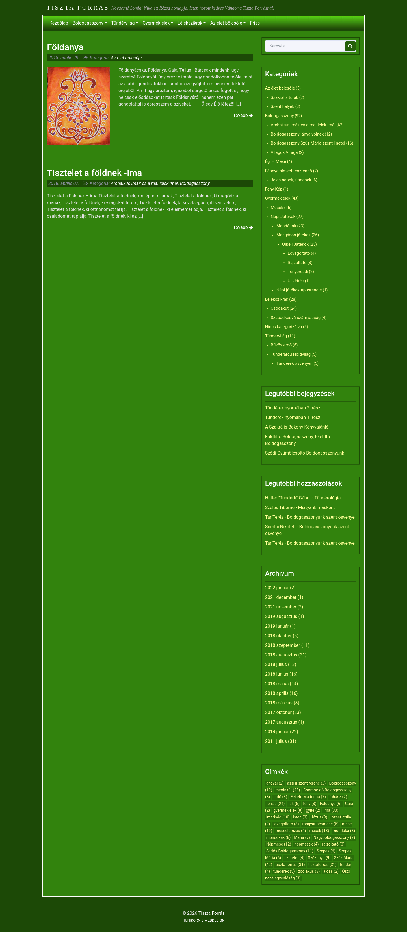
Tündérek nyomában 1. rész (293, 417)
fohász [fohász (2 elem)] (338, 797)
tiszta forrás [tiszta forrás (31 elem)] (290, 864)
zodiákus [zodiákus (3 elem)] (309, 871)
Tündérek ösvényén (294, 363)
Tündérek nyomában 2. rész (293, 408)
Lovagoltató (299, 253)
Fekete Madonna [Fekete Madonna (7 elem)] (308, 797)
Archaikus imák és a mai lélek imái (144, 183)
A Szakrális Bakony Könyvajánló (297, 427)
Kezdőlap (58, 23)
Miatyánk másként (316, 507)
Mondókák (286, 225)
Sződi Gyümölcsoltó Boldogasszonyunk (304, 453)
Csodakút (280, 308)
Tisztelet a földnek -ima (94, 172)
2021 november (280, 607)
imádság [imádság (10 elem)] (278, 817)
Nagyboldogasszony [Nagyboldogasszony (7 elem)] (334, 837)
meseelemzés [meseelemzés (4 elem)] (291, 830)
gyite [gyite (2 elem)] (313, 810)
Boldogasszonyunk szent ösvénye (320, 517)
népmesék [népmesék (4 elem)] (307, 844)
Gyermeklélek (156, 23)
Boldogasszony (88, 23)
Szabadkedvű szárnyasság (296, 317)
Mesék (277, 207)
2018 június (276, 674)
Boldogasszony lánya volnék (297, 134)
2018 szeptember (282, 645)
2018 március (279, 703)
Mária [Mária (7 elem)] (302, 837)
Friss (255, 23)
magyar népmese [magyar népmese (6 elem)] (320, 824)
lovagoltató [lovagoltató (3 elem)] (286, 824)
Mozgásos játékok (293, 234)
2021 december (280, 597)
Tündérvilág (123, 23)
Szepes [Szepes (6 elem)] (326, 851)
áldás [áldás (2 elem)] (331, 871)
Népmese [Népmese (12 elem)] (278, 844)
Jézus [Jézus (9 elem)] (319, 817)
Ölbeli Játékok (295, 244)
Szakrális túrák (284, 97)
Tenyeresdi (298, 271)
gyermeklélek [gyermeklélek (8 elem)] (287, 810)
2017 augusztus (281, 722)
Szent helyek (283, 106)
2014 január (277, 731)
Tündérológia (327, 498)
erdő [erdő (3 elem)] (280, 797)
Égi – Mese (275, 161)
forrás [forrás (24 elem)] (275, 803)
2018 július (276, 664)
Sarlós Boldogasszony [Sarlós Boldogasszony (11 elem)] (289, 851)
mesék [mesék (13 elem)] (319, 830)
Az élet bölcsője (226, 23)
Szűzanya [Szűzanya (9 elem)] (319, 857)
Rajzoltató (297, 262)
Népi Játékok (283, 216)
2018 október (278, 635)
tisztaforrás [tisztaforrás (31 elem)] (322, 864)
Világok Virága (284, 152)
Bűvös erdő (281, 345)
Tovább (243, 115)
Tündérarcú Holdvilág (291, 354)
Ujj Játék (296, 280)
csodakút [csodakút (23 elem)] (288, 790)
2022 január (277, 587)
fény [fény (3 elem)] (310, 803)
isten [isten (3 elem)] (300, 817)
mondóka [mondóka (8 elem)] (344, 830)
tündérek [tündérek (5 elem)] (284, 871)
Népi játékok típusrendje (299, 290)
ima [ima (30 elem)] (331, 810)
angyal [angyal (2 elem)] (275, 783)
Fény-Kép (273, 189)
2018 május (277, 683)
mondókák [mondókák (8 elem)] (278, 837)
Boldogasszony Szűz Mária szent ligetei (308, 143)
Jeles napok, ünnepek (291, 179)
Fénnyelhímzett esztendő (288, 170)
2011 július (276, 741)
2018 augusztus (281, 655)
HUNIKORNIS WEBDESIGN (203, 920)
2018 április (277, 693)
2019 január (277, 626)
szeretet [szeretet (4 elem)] (294, 857)
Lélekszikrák (189, 23)
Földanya (65, 47)
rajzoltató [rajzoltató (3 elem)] (333, 844)
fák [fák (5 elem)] (294, 803)
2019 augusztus (281, 616)
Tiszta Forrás (78, 7)
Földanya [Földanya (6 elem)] (330, 803)
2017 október (278, 712)
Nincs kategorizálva (283, 326)
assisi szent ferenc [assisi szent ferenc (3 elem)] (306, 783)
